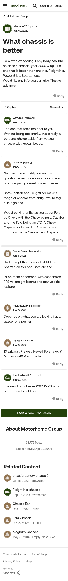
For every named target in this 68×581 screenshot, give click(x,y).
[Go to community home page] (19, 5)
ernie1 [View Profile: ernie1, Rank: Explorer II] (36, 509)
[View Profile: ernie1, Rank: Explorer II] (7, 506)
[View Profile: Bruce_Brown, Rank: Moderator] (7, 253)
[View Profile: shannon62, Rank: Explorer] (7, 28)
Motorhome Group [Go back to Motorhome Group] (15, 16)
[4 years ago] (21, 523)
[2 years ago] (21, 481)
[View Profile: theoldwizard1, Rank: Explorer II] (7, 377)
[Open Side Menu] (5, 5)
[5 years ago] (21, 495)
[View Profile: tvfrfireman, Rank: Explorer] (7, 492)
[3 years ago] (21, 509)
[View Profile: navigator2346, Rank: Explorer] (7, 308)
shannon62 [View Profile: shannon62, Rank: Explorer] (20, 26)
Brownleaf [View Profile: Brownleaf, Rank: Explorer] (37, 480)
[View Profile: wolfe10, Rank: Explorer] (7, 164)
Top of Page (39, 554)
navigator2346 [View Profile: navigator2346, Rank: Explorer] (21, 305)
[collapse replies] (34, 115)
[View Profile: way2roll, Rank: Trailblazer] (7, 120)
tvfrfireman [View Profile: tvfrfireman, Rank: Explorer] (39, 494)
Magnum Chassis (25, 532)
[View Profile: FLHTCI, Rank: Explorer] (7, 520)
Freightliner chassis (26, 490)
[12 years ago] (21, 537)
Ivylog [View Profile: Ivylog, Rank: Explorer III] (16, 340)
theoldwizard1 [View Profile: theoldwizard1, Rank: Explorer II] (21, 375)
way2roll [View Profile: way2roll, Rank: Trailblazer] (18, 117)
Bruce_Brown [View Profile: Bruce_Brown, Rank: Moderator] (20, 251)
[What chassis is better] (19, 122)
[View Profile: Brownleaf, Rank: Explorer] (7, 478)
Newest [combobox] (56, 108)
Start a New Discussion (34, 413)
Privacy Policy (11, 561)
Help (29, 561)
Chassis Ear (21, 504)
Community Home (14, 554)
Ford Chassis (22, 518)
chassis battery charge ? (30, 475)
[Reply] (59, 96)
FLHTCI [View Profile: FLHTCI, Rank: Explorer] (36, 523)
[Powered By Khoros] (34, 572)
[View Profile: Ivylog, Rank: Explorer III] (7, 343)
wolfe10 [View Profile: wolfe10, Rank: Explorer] (17, 162)
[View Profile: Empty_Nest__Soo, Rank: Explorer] (7, 534)
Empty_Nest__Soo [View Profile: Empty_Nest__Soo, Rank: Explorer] (43, 537)
